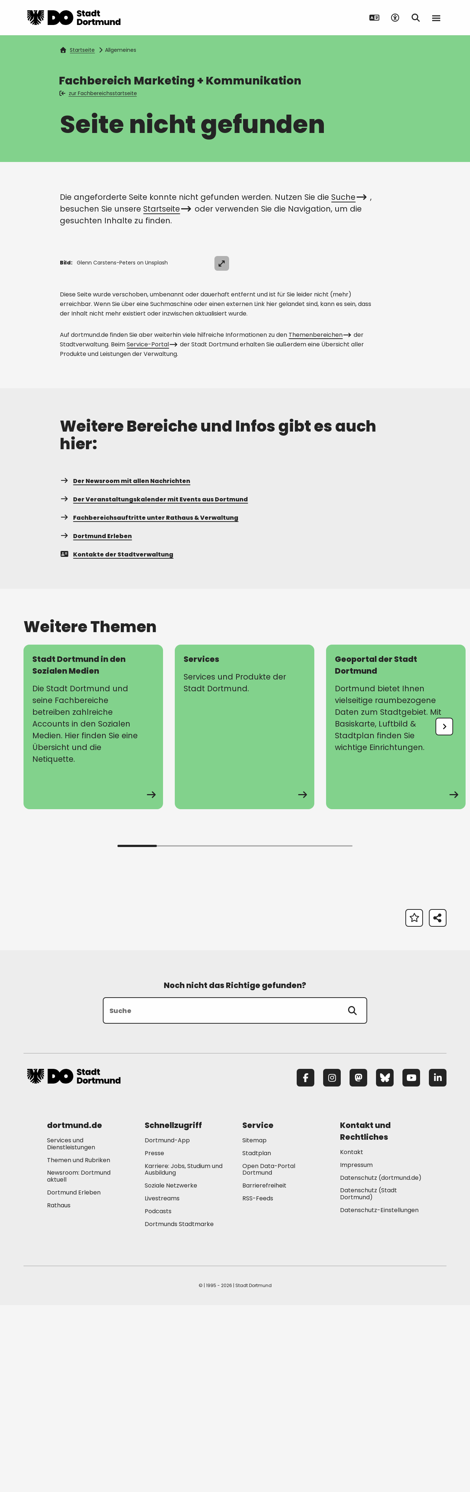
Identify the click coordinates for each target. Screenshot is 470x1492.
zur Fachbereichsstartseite (98, 93)
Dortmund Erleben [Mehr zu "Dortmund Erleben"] (96, 722)
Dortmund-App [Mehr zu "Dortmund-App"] (167, 1327)
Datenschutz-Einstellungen (379, 1397)
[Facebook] (305, 1264)
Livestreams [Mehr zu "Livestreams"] (162, 1385)
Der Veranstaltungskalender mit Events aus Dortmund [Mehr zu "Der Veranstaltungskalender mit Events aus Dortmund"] (154, 686)
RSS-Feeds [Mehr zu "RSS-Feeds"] (257, 1385)
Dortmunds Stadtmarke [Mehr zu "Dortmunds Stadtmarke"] (179, 1410)
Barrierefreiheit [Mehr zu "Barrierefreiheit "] (264, 1372)
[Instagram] (332, 1264)
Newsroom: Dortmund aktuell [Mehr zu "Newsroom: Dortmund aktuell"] (79, 1363)
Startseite (77, 50)
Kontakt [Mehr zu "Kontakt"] (351, 1338)
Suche (348, 197)
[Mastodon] (358, 1264)
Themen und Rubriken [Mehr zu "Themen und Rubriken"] (78, 1347)
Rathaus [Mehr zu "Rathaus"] (58, 1392)
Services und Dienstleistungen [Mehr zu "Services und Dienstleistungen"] (71, 1330)
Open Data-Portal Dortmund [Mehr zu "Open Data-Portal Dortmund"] (268, 1356)
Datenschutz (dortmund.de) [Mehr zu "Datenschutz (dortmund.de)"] (381, 1364)
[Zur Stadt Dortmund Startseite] (74, 18)
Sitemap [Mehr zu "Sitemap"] (254, 1327)
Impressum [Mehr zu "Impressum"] (356, 1351)
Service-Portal (151, 531)
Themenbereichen (319, 521)
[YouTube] (411, 1264)
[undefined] (444, 913)
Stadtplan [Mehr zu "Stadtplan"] (256, 1340)
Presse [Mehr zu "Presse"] (154, 1340)
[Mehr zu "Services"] (244, 913)
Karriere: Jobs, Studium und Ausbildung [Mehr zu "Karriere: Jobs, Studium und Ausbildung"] (184, 1356)
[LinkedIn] (437, 1264)
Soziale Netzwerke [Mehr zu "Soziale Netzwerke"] (171, 1372)
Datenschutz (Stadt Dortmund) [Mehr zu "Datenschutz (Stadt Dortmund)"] (368, 1380)
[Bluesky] (385, 1264)
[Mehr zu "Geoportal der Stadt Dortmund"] (396, 913)
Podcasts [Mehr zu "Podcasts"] (158, 1398)
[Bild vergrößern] (433, 263)
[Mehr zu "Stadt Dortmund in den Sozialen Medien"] (93, 913)
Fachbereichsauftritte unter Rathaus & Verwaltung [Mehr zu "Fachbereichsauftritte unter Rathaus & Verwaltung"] (149, 704)
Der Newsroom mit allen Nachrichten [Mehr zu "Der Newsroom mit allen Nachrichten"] (125, 667)
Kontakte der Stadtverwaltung (116, 741)
